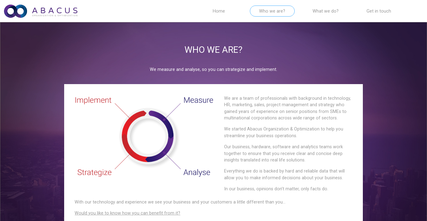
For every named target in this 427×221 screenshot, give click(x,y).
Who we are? (272, 11)
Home (219, 11)
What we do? (325, 11)
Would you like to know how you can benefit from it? (127, 213)
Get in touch (379, 11)
